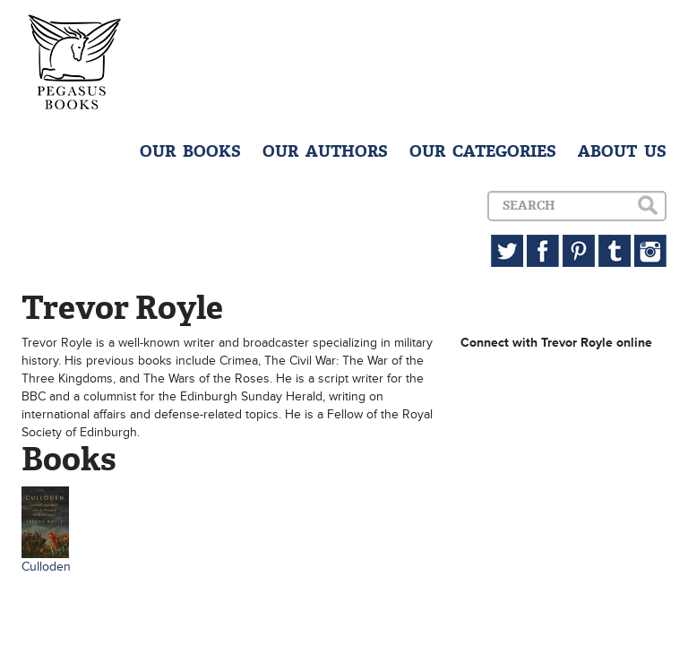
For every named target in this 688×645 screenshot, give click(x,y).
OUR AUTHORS (325, 151)
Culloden (46, 566)
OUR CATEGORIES (482, 151)
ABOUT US (622, 151)
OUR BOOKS (190, 151)
